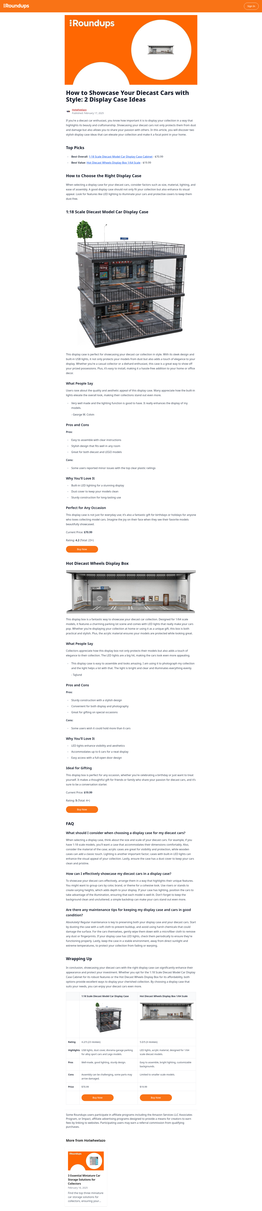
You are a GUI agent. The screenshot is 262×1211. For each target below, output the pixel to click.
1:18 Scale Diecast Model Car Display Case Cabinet (121, 156)
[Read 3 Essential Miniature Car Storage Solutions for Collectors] (86, 1176)
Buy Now (82, 549)
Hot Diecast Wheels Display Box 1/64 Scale (114, 162)
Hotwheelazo (79, 109)
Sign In (251, 6)
